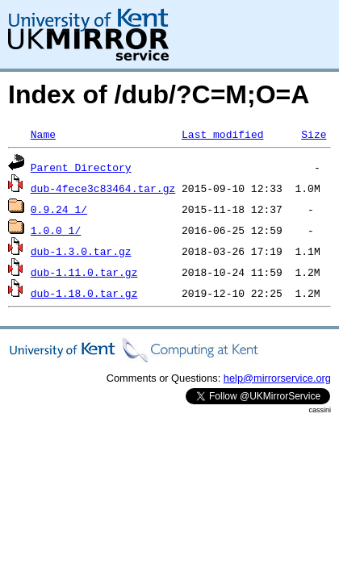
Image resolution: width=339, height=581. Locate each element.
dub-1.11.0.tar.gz (84, 272)
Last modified (222, 134)
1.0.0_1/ (56, 230)
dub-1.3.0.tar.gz (81, 251)
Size (313, 134)
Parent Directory (81, 167)
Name (43, 134)
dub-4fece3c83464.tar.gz (103, 188)
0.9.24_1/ (59, 209)
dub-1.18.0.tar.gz (84, 293)
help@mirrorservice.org (277, 378)
